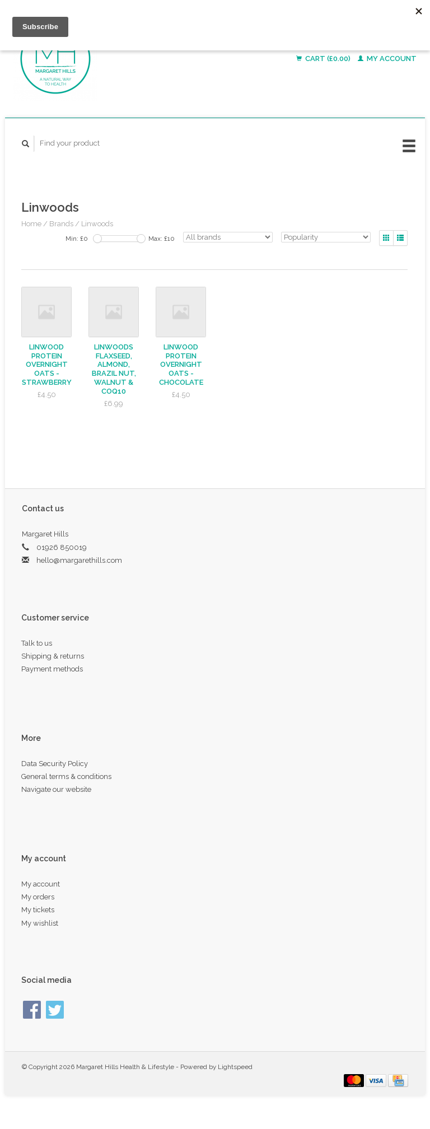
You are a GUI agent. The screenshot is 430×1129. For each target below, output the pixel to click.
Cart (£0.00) (324, 58)
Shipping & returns (52, 656)
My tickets (37, 910)
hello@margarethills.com (79, 560)
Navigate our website (56, 789)
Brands (61, 224)
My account (387, 58)
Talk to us (36, 643)
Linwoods (97, 224)
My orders (37, 897)
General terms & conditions (66, 776)
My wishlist (39, 923)
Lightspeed (235, 1067)
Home (31, 224)
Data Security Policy (54, 763)
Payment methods (52, 669)
